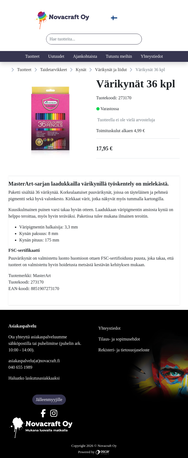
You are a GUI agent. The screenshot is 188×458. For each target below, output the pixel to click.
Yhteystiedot (152, 56)
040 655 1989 (20, 367)
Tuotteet (32, 56)
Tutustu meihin (119, 56)
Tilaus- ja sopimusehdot (119, 339)
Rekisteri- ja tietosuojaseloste (123, 350)
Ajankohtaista (85, 56)
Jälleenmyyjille (49, 399)
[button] (135, 39)
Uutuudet (56, 56)
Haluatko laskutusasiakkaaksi (34, 378)
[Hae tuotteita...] (88, 39)
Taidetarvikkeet (53, 69)
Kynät (81, 69)
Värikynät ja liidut (111, 69)
